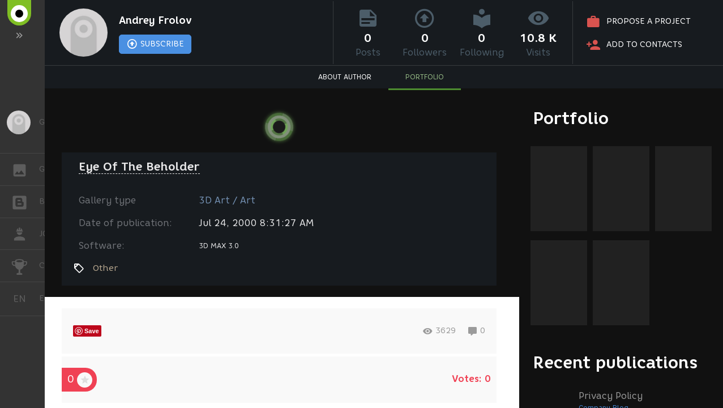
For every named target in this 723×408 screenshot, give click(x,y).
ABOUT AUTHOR (344, 77)
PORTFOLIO (424, 77)
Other (105, 268)
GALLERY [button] (25, 169)
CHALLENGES (25, 265)
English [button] (23, 299)
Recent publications (615, 362)
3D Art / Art (227, 200)
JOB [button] (25, 234)
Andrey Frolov (155, 20)
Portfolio (571, 118)
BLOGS (25, 201)
